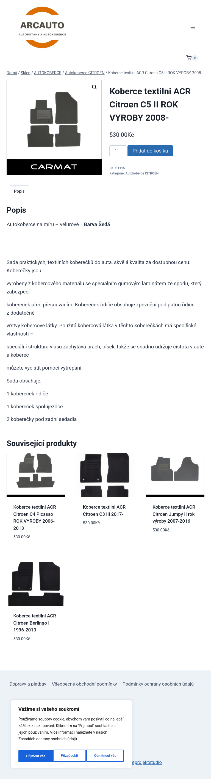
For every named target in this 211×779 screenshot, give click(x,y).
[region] (71, 736)
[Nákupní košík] (192, 58)
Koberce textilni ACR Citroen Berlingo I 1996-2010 (34, 623)
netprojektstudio (145, 762)
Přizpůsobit (34, 756)
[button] (94, 87)
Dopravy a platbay (27, 684)
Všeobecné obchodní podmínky (84, 684)
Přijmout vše (108, 756)
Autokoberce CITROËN (142, 173)
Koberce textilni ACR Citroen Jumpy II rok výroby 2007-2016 (173, 514)
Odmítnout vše (70, 756)
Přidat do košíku (150, 151)
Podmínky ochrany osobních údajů (158, 684)
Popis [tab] (19, 191)
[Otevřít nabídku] (193, 27)
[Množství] (117, 150)
